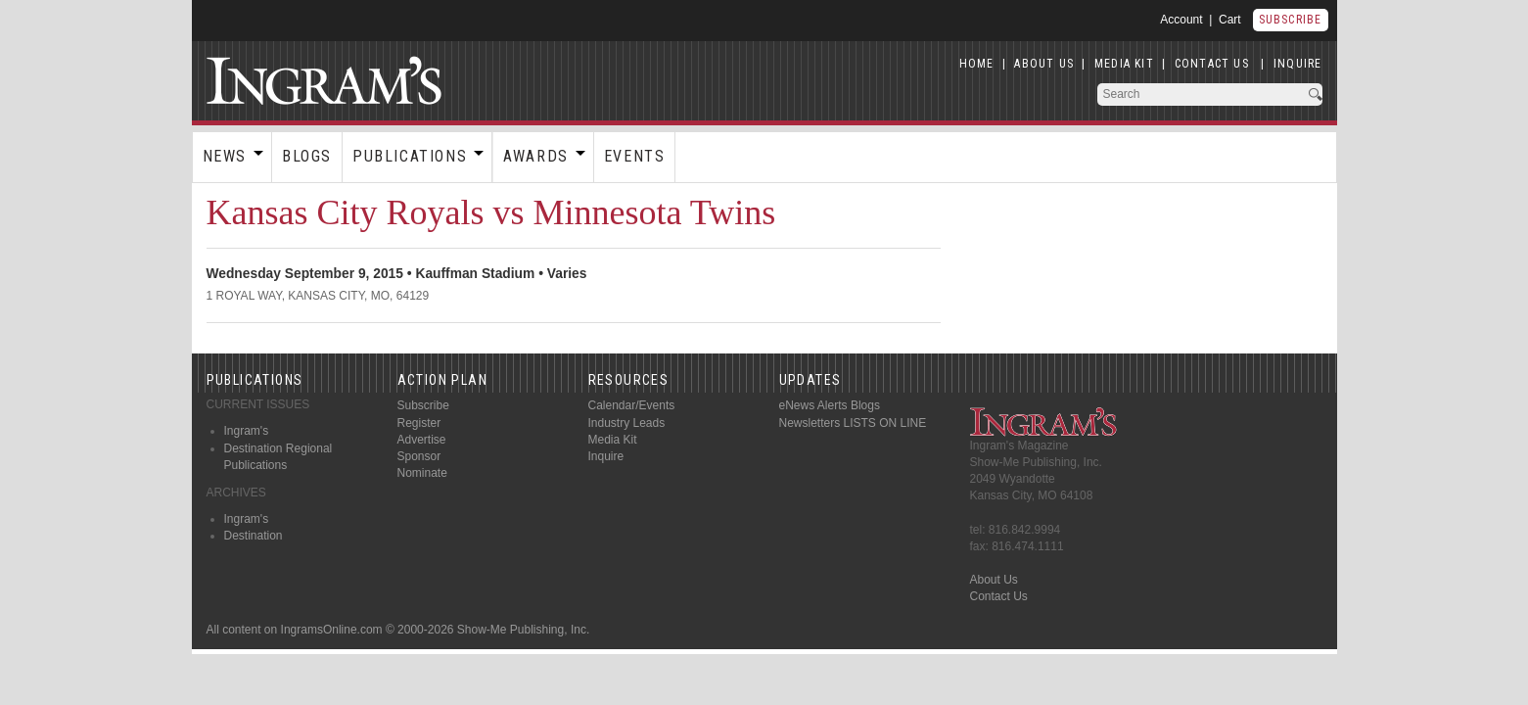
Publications (409, 156)
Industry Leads (627, 423)
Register (419, 423)
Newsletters (810, 423)
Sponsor (419, 456)
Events (635, 156)
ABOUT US (1044, 63)
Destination (253, 535)
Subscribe (1290, 19)
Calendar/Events (631, 405)
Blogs (307, 156)
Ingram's (246, 431)
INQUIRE (1297, 63)
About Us (994, 580)
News (225, 156)
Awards (536, 156)
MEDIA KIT (1124, 63)
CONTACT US (1212, 63)
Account (1181, 19)
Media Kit (612, 439)
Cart (1230, 19)
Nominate (422, 473)
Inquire (606, 456)
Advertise (421, 439)
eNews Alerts (813, 405)
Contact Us (999, 596)
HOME (977, 63)
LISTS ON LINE (885, 423)
